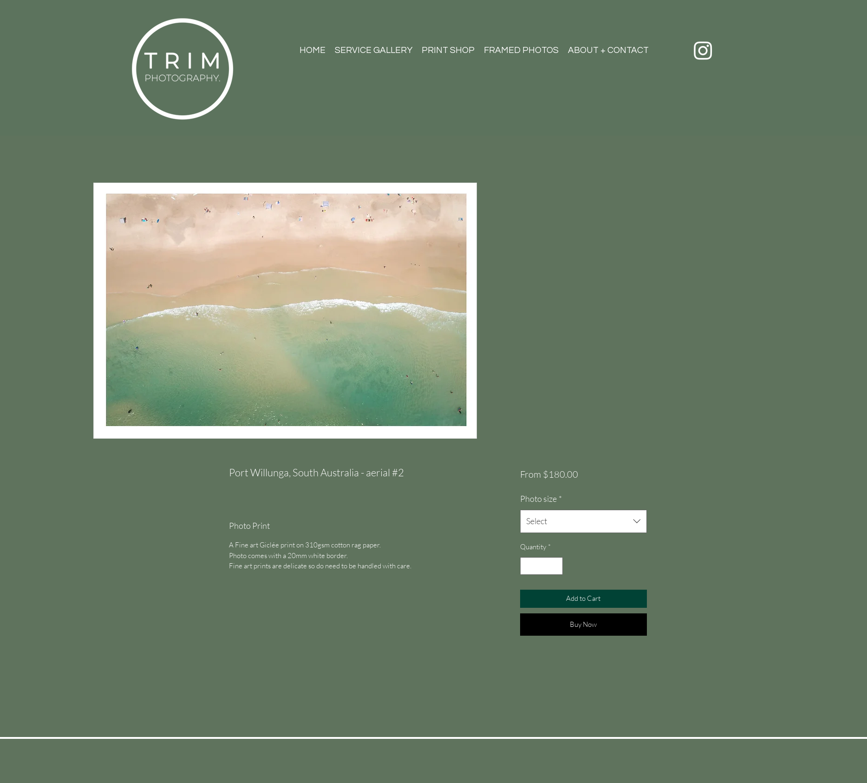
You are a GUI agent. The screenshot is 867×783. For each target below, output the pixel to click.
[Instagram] (703, 50)
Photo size (541, 498)
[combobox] (583, 521)
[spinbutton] (541, 566)
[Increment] (555, 566)
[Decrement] (528, 566)
